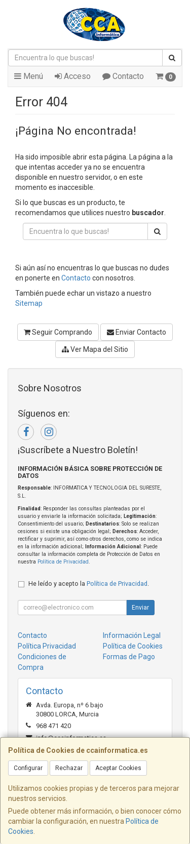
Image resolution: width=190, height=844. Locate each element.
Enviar (140, 607)
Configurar (28, 768)
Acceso (73, 76)
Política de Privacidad (63, 562)
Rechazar (69, 768)
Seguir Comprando (58, 332)
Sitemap (29, 303)
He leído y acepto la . (88, 583)
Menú (28, 76)
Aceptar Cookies (118, 768)
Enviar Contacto (136, 332)
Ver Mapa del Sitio (95, 349)
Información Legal (132, 635)
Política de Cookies (133, 646)
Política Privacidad (47, 646)
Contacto (123, 76)
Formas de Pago (129, 657)
